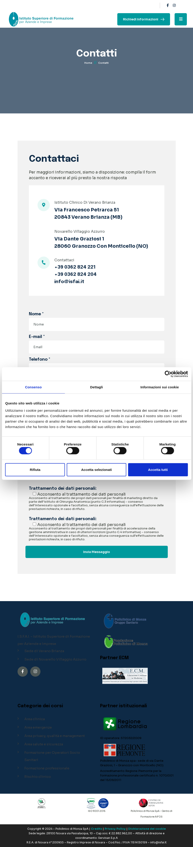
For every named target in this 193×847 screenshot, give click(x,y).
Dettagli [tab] (96, 387)
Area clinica (34, 719)
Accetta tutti (158, 469)
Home (88, 63)
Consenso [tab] (33, 387)
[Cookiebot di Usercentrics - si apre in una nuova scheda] (168, 374)
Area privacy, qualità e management (54, 736)
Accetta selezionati (96, 469)
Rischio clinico (37, 776)
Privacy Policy (115, 828)
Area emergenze (38, 727)
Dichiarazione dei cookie (147, 828)
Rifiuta (35, 469)
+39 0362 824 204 (75, 274)
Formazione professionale (46, 768)
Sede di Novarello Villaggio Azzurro (55, 659)
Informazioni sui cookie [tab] (159, 387)
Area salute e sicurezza (43, 744)
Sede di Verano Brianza (44, 651)
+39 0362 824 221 (75, 267)
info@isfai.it (69, 281)
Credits (96, 828)
